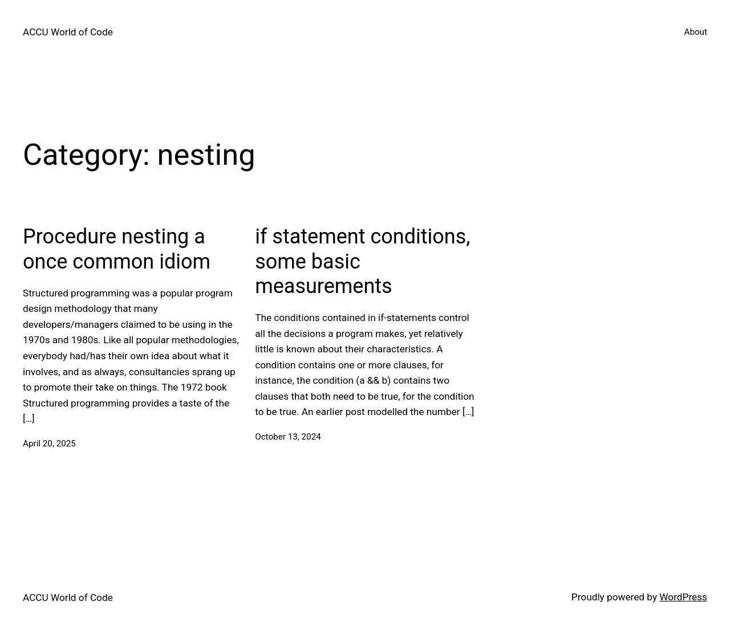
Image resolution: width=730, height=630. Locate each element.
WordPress (683, 597)
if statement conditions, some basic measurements (362, 261)
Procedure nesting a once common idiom (116, 249)
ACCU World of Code (68, 32)
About (695, 32)
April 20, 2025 (49, 443)
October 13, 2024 (288, 437)
